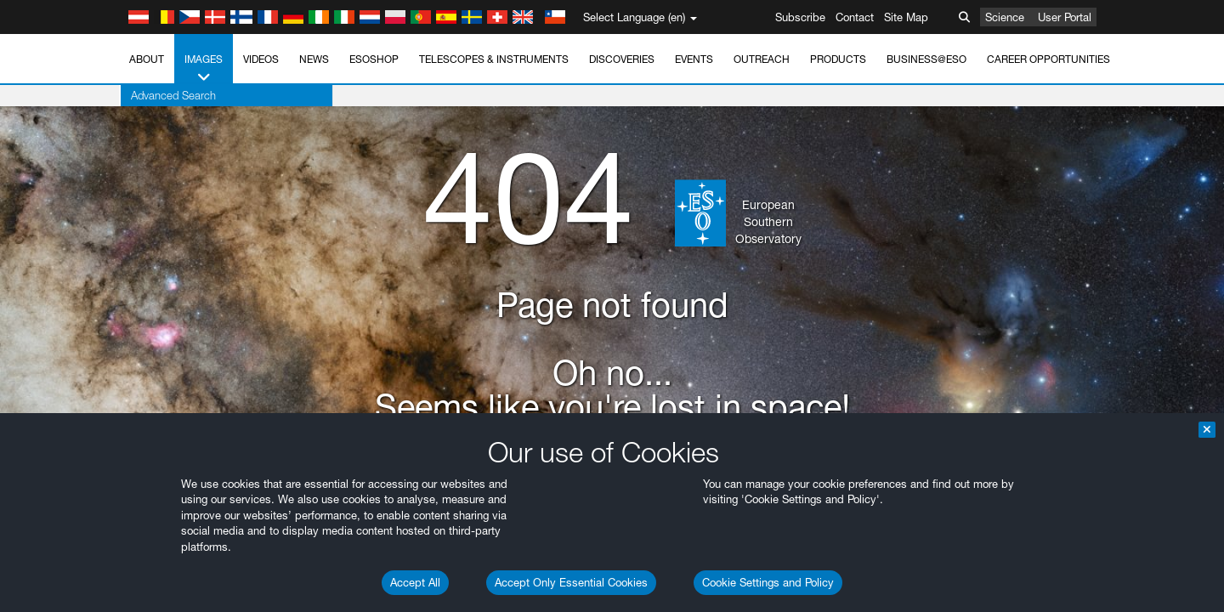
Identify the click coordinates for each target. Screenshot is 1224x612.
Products (838, 59)
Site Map (906, 17)
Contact (855, 17)
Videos (261, 59)
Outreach (762, 59)
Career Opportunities (1048, 59)
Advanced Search (171, 95)
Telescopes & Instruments (494, 59)
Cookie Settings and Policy (768, 582)
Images (203, 69)
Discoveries (621, 59)
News (314, 59)
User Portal (1064, 17)
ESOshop (374, 59)
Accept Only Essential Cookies (571, 582)
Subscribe (800, 17)
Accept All (415, 582)
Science (1004, 17)
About (146, 59)
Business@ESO (926, 59)
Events (694, 59)
